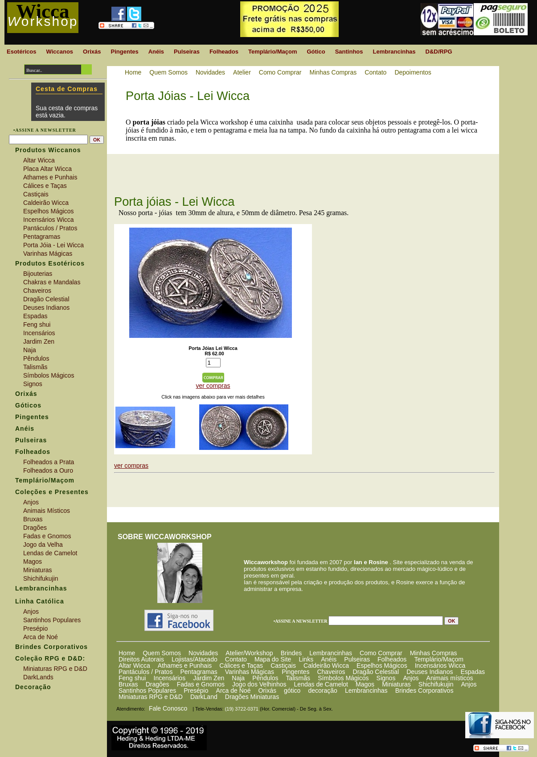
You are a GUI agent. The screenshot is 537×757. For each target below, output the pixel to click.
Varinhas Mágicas (249, 671)
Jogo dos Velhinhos (259, 684)
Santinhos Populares (147, 690)
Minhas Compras (433, 653)
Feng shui (132, 678)
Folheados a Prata (48, 462)
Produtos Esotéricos (50, 263)
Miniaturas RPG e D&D (151, 696)
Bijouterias (37, 273)
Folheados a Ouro (48, 470)
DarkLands (38, 677)
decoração (322, 690)
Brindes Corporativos (424, 690)
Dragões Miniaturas (252, 696)
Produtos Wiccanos (48, 150)
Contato (236, 659)
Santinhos (349, 51)
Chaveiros (331, 671)
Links (306, 659)
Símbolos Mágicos (343, 678)
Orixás (267, 690)
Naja (238, 678)
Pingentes (295, 671)
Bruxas (128, 684)
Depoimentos (412, 72)
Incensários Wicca (440, 665)
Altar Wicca (134, 665)
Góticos (28, 405)
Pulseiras (357, 659)
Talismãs (298, 678)
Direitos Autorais (141, 659)
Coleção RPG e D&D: (50, 658)
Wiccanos (59, 51)
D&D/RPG (439, 51)
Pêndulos (265, 678)
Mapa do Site (272, 659)
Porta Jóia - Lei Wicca (53, 245)
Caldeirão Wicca (326, 665)
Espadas (472, 671)
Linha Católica (39, 601)
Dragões (157, 684)
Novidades (203, 653)
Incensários (170, 678)
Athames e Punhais (185, 665)
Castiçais (283, 665)
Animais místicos (449, 678)
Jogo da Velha (43, 544)
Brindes (291, 653)
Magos (365, 684)
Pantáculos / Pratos (145, 671)
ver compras (213, 385)
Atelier (242, 72)
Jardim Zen (208, 678)
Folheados (391, 659)
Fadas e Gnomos (201, 684)
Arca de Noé (233, 690)
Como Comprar (381, 653)
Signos (386, 678)
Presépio (196, 690)
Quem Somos (162, 653)
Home (127, 653)
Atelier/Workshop (249, 653)
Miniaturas (396, 684)
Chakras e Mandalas (51, 282)
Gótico (316, 51)
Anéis (328, 659)
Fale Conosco (168, 708)
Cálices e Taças (241, 665)
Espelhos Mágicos (382, 665)
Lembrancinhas (330, 653)
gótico (292, 690)
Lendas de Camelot (321, 684)
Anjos (410, 678)
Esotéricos (21, 51)
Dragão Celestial (376, 671)
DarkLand (203, 696)
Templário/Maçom (438, 659)
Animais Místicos (46, 510)
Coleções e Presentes (52, 491)
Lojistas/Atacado (194, 659)
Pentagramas (198, 671)
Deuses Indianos (429, 671)
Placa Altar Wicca (47, 168)
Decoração (33, 686)
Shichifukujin (436, 684)
